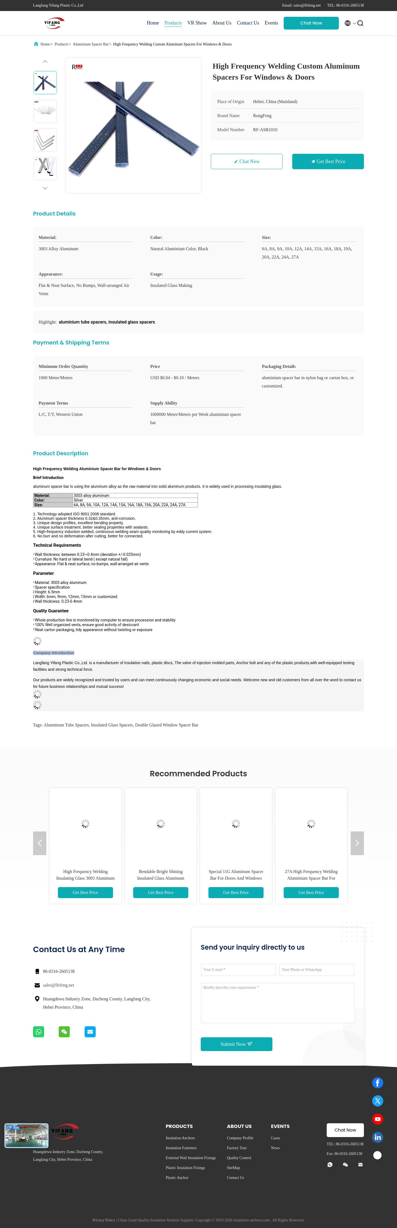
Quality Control (239, 1158)
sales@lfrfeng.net (58, 985)
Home (153, 23)
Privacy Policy (104, 1220)
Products (173, 23)
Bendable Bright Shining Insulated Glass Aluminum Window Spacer (160, 878)
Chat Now (311, 23)
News (275, 1148)
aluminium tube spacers (66, 725)
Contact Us (248, 23)
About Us (222, 23)
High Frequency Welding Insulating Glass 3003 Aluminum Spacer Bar (85, 878)
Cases (275, 1138)
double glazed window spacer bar (166, 725)
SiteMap (233, 1168)
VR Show (197, 23)
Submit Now (237, 1044)
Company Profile (240, 1138)
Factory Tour (237, 1148)
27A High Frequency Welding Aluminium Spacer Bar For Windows (311, 878)
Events (271, 23)
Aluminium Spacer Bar (91, 44)
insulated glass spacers (112, 725)
